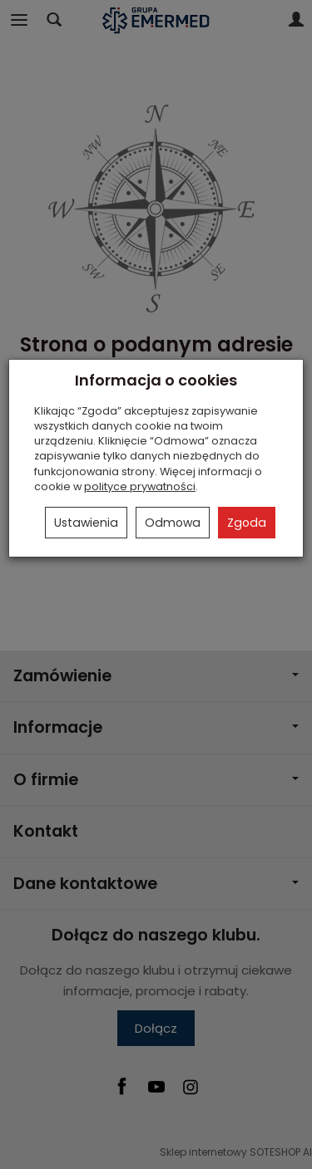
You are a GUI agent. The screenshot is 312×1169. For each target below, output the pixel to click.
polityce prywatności (140, 486)
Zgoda (246, 522)
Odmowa (173, 522)
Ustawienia (86, 522)
